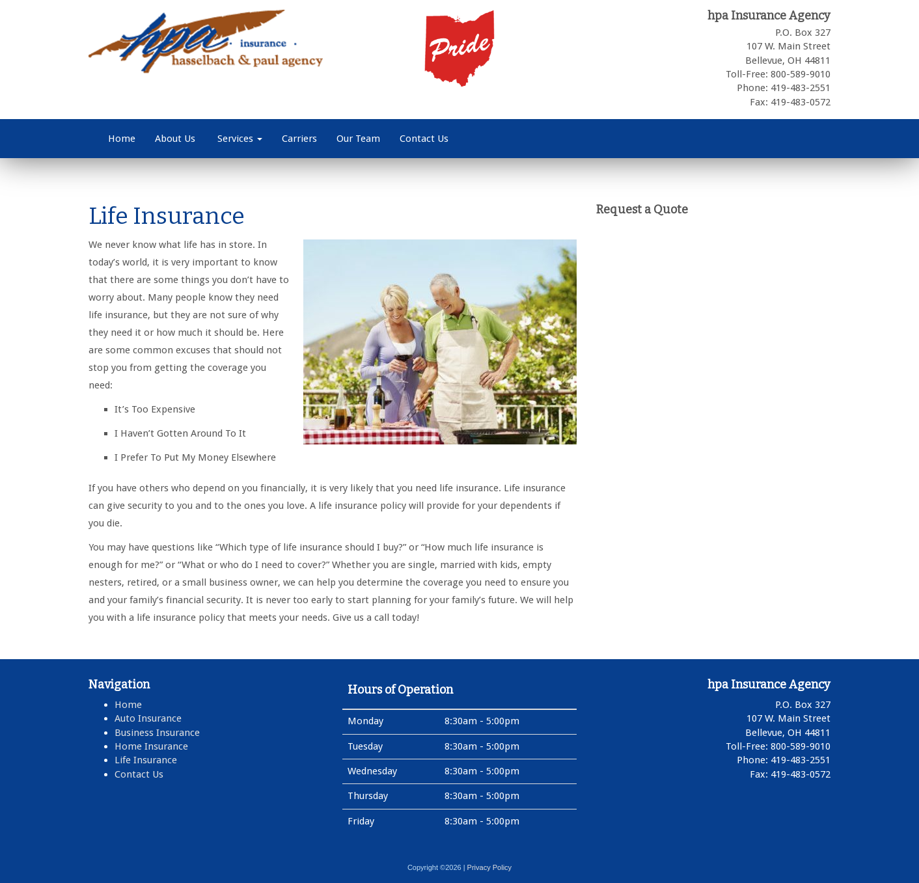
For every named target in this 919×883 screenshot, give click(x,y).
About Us (175, 138)
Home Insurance (151, 746)
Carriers (299, 138)
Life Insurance (146, 760)
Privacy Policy (489, 867)
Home (121, 138)
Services (238, 138)
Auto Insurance (148, 718)
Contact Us (424, 138)
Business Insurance (157, 733)
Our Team (358, 138)
